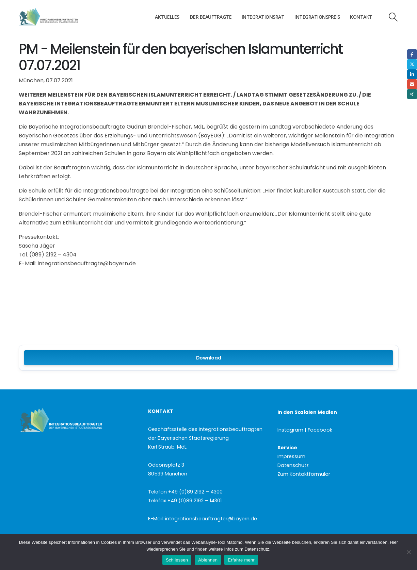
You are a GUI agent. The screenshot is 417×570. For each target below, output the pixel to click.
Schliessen (177, 560)
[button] (393, 17)
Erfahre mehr (241, 560)
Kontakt (361, 17)
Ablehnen (208, 560)
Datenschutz (293, 465)
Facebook (412, 54)
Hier (394, 542)
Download (208, 357)
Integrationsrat (263, 17)
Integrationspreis (317, 17)
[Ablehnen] (408, 552)
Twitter (412, 64)
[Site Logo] (61, 17)
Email (412, 84)
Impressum (291, 456)
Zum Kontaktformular (303, 474)
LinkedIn (412, 74)
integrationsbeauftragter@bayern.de (211, 518)
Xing (412, 94)
